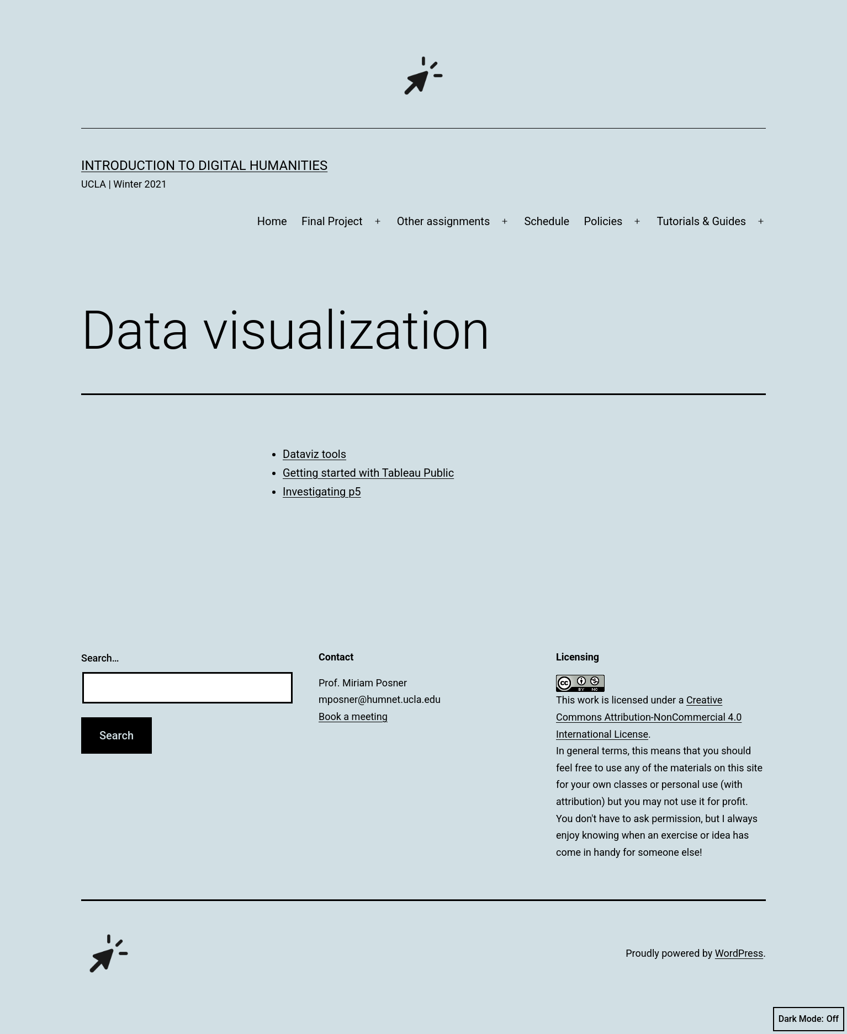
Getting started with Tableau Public (368, 472)
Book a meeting (353, 716)
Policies (603, 221)
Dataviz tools (314, 454)
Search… (100, 658)
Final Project (332, 221)
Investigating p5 (322, 491)
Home (272, 221)
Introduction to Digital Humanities (204, 165)
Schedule (546, 221)
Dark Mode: (809, 1019)
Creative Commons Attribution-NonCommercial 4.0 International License (649, 716)
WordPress (739, 953)
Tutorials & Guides (702, 221)
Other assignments (443, 221)
